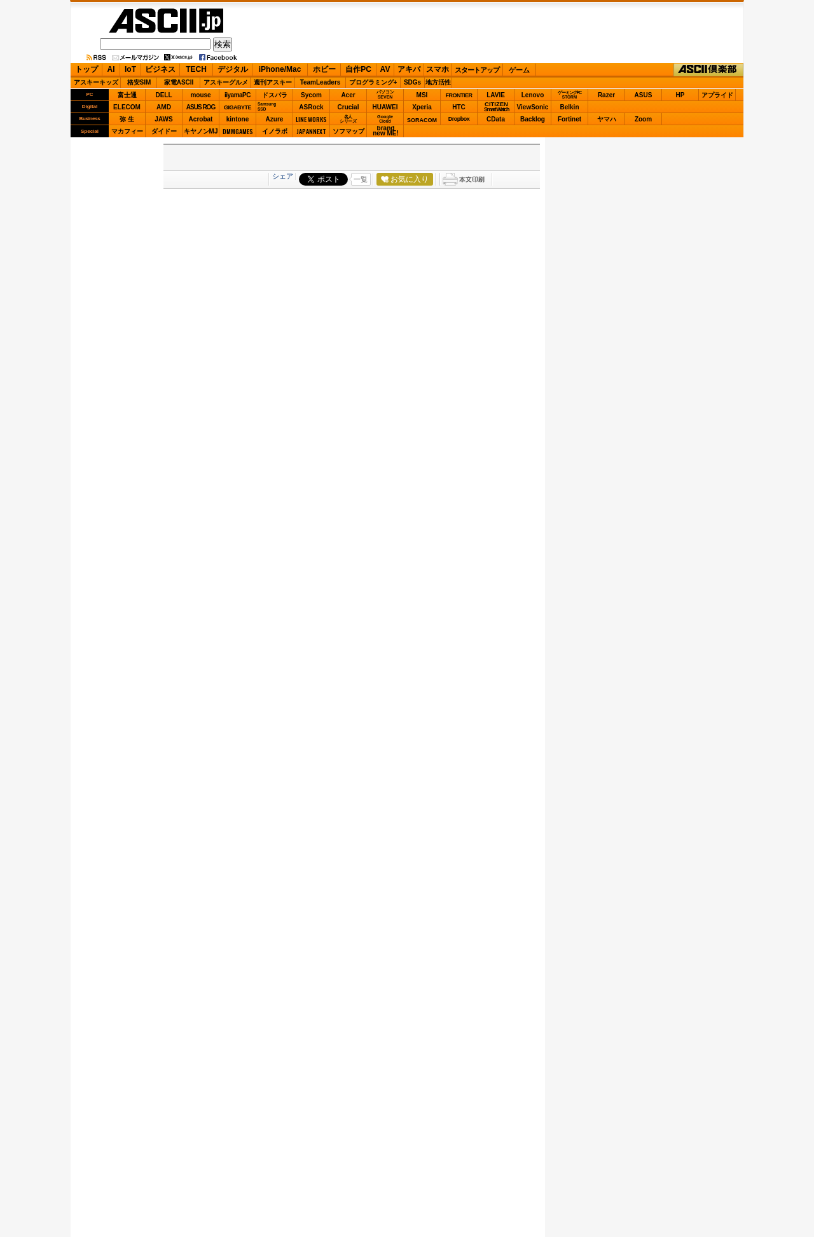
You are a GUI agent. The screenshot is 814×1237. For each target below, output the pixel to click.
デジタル (232, 69)
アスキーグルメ (226, 82)
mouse (200, 95)
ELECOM (127, 107)
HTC (459, 107)
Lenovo (532, 95)
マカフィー (127, 131)
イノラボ (274, 131)
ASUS (643, 95)
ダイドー (164, 131)
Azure (275, 119)
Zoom (643, 119)
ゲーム (519, 70)
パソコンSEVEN (385, 94)
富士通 (127, 95)
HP (680, 95)
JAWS (163, 119)
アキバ (408, 69)
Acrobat (201, 119)
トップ (86, 69)
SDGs (412, 82)
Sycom (311, 95)
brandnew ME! (386, 131)
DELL (163, 95)
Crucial (348, 107)
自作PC (358, 69)
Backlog (532, 119)
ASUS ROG (200, 107)
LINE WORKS (311, 119)
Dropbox (459, 119)
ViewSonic (533, 107)
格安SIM (139, 82)
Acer (348, 95)
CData (495, 119)
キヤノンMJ (201, 131)
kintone (237, 119)
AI (111, 69)
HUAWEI (385, 107)
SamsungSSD (267, 106)
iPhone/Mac (280, 69)
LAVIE (495, 95)
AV (385, 69)
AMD (163, 107)
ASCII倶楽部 (708, 70)
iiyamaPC (237, 95)
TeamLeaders (320, 82)
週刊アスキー (273, 82)
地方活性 (438, 82)
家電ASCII (179, 82)
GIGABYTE (237, 107)
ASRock (311, 107)
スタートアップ (477, 70)
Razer (606, 95)
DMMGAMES (238, 131)
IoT (130, 69)
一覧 (361, 179)
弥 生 (127, 119)
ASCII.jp (166, 20)
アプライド (717, 95)
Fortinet (569, 119)
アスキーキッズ (96, 82)
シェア (282, 176)
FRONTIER (459, 95)
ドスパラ (274, 95)
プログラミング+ (373, 82)
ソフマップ (348, 131)
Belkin (569, 107)
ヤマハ (606, 119)
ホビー (324, 69)
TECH (196, 69)
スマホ (437, 69)
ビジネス (160, 69)
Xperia (422, 107)
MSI (422, 95)
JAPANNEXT (311, 131)
